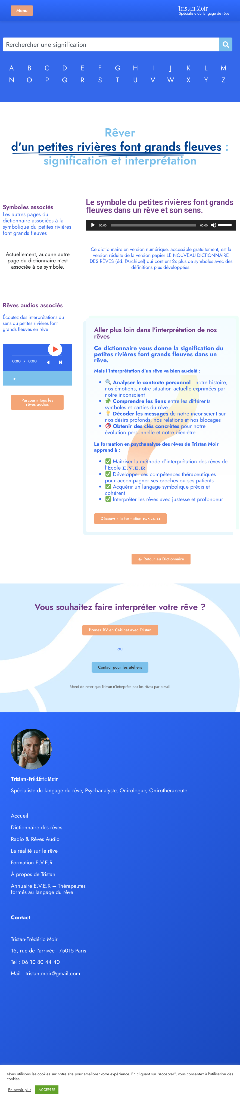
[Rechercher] (225, 44)
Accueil (19, 816)
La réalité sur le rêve (34, 851)
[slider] (153, 225)
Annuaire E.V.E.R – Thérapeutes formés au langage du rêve (48, 889)
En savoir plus (19, 1089)
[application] (161, 225)
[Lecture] (93, 225)
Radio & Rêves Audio (35, 839)
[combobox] (111, 44)
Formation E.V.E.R (31, 863)
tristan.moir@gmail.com (53, 973)
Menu (21, 10)
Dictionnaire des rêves (36, 827)
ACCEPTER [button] (47, 1089)
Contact (20, 917)
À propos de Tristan (33, 874)
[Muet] (213, 225)
